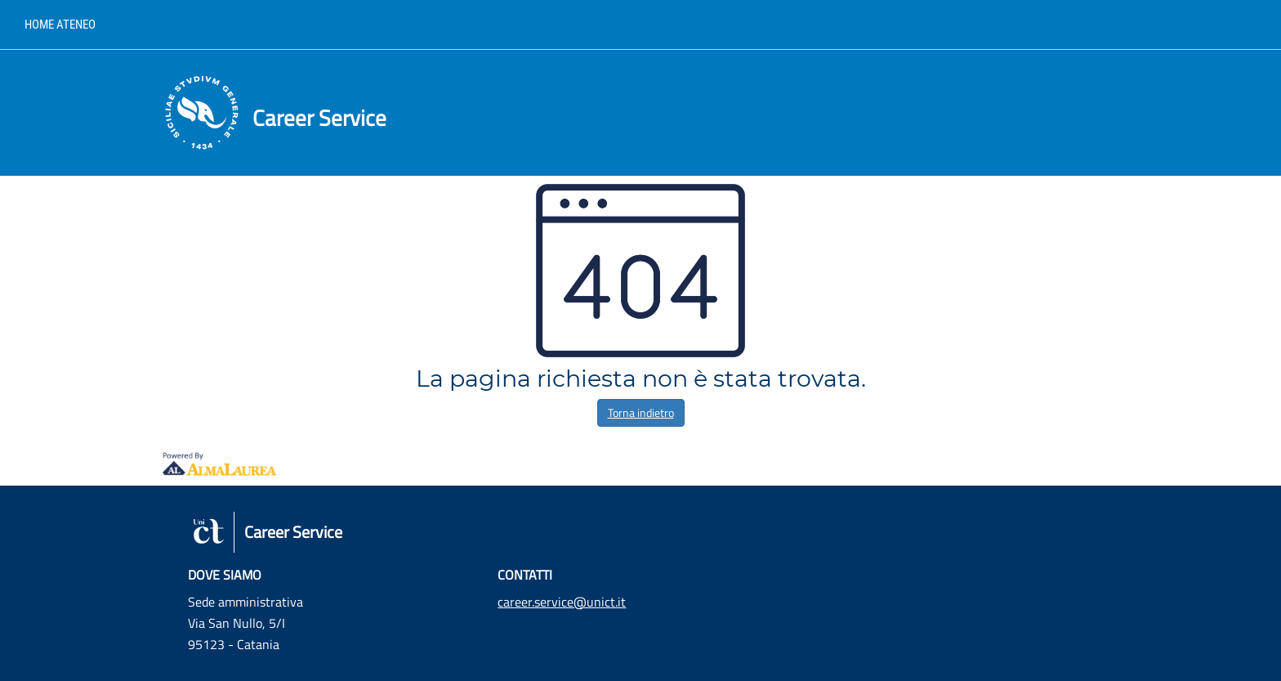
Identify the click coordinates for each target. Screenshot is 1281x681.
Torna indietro (641, 412)
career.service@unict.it (562, 602)
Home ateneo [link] (60, 24)
